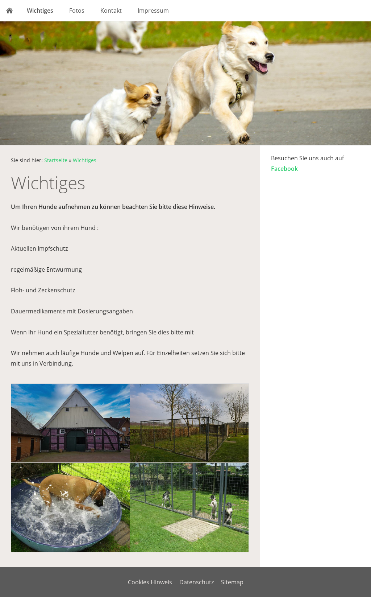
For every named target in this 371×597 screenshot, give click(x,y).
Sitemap (232, 582)
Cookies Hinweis (150, 582)
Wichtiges (84, 160)
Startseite (55, 160)
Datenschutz (196, 582)
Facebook (284, 169)
